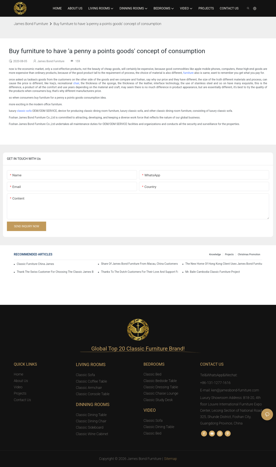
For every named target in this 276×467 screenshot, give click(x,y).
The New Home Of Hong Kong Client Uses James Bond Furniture (223, 263)
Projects (229, 254)
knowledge (215, 254)
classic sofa (24, 110)
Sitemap (170, 459)
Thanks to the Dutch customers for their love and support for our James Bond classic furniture (139, 271)
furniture (188, 72)
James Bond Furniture (31, 24)
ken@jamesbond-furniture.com (235, 390)
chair (76, 83)
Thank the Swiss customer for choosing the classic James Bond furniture (55, 271)
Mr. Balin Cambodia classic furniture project (212, 271)
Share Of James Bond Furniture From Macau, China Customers (139, 263)
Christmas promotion (249, 254)
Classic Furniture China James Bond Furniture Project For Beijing (36, 263)
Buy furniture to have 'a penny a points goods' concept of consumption (107, 24)
